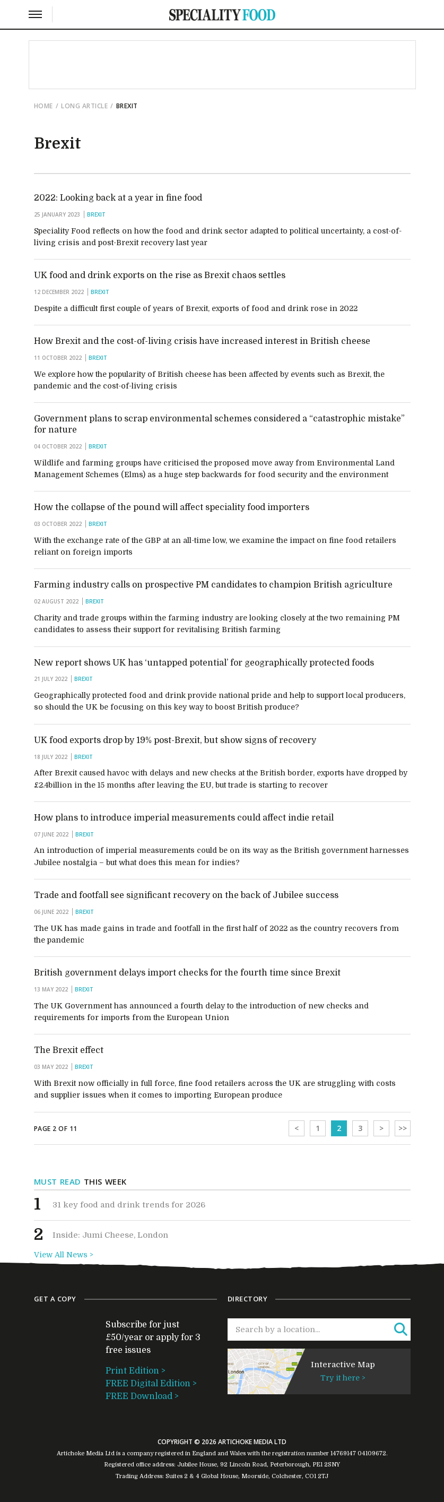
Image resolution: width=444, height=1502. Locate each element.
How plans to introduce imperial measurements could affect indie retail (184, 818)
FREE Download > (142, 1396)
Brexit (96, 214)
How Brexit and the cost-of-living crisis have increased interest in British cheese (202, 341)
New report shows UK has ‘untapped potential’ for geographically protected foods (204, 663)
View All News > (63, 1254)
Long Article (84, 105)
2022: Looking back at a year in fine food (118, 198)
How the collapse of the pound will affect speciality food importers (171, 507)
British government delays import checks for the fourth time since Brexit (187, 973)
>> (402, 1128)
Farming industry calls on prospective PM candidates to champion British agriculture (213, 585)
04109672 (372, 1453)
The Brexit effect (68, 1050)
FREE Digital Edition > (151, 1383)
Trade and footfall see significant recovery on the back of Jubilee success (186, 895)
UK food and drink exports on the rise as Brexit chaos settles (159, 275)
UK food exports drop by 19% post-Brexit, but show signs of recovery (175, 740)
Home (43, 105)
